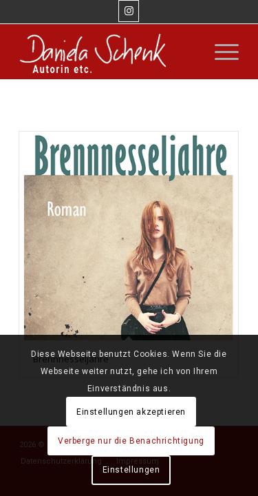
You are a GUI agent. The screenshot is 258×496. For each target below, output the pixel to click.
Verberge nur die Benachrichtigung (131, 441)
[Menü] (220, 51)
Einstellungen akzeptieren (131, 412)
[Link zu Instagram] (128, 11)
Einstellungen (131, 470)
